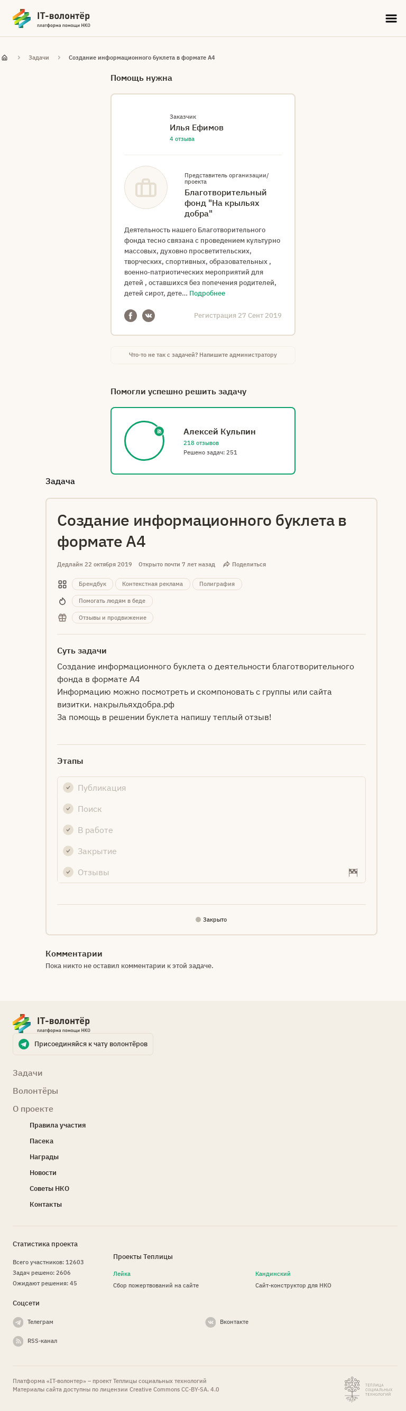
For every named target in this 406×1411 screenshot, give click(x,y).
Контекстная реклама (152, 584)
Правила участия (58, 1125)
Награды (44, 1156)
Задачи (39, 57)
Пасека (41, 1141)
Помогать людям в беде (112, 600)
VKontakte (148, 315)
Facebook (130, 315)
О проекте (33, 1108)
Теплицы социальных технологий (160, 1381)
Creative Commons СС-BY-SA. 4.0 (174, 1389)
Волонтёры (35, 1090)
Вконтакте (234, 1321)
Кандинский (273, 1274)
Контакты (46, 1204)
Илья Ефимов (197, 127)
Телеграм (40, 1321)
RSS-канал (42, 1340)
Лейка (122, 1274)
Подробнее (207, 293)
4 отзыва (182, 139)
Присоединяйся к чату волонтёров (90, 1043)
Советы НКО (49, 1188)
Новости (43, 1172)
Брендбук (92, 584)
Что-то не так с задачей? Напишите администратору (203, 354)
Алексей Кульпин (219, 431)
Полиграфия (217, 584)
